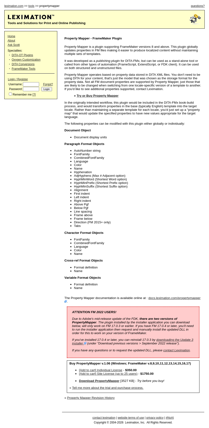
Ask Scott (14, 45)
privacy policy (154, 417)
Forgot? (48, 84)
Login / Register (18, 79)
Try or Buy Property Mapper (98, 95)
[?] (34, 94)
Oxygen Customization (26, 59)
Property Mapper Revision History (91, 398)
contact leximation (104, 417)
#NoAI (170, 417)
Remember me (22, 94)
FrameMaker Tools (23, 68)
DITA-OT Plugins (22, 55)
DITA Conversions (23, 64)
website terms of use (131, 417)
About (11, 40)
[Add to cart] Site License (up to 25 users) (108, 373)
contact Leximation (176, 350)
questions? (198, 6)
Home (11, 36)
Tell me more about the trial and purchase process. (107, 388)
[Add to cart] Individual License (100, 370)
